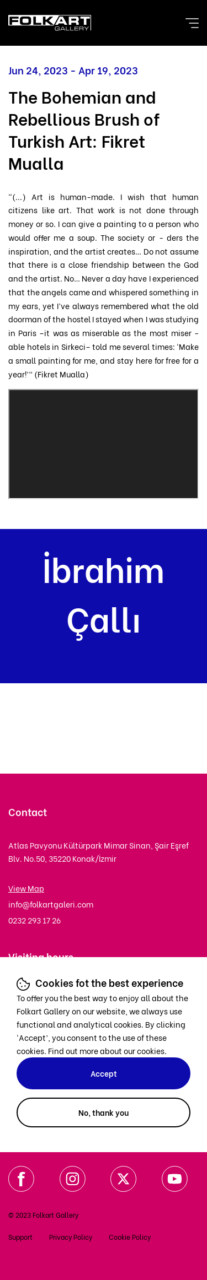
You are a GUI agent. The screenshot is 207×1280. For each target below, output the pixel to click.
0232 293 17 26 (34, 920)
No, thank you (103, 1112)
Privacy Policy (70, 1236)
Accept (104, 1073)
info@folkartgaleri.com (50, 904)
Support (20, 1236)
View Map (26, 888)
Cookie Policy (130, 1236)
